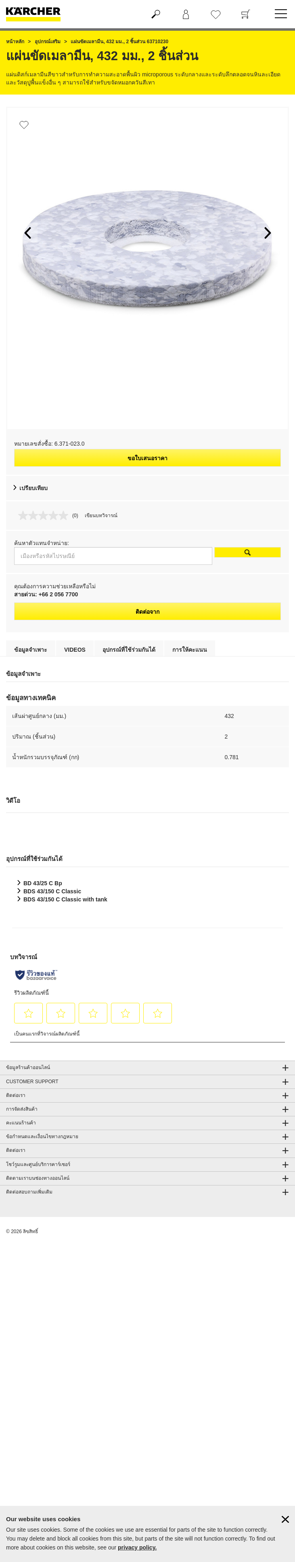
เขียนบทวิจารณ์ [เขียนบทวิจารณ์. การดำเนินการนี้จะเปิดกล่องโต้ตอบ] (101, 515)
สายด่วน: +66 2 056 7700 (46, 594)
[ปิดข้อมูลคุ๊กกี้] (285, 1519)
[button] (27, 233)
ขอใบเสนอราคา (147, 458)
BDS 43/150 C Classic (52, 891)
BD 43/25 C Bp (42, 883)
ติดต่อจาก (147, 611)
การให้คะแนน (189, 649)
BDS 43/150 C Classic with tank (65, 899)
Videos (75, 649)
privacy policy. (137, 1547)
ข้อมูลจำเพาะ (30, 649)
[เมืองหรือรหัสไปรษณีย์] (113, 556)
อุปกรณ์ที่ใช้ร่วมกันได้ (129, 649)
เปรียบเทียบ (33, 488)
